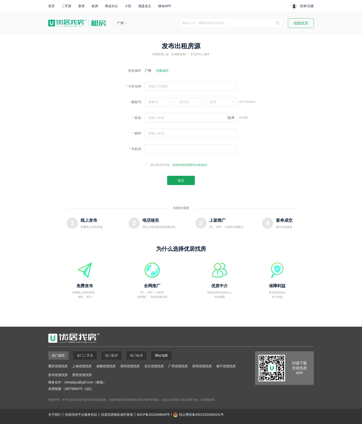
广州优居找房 (178, 366)
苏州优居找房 (58, 375)
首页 (51, 6)
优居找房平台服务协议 (81, 414)
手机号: (136, 149)
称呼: (138, 133)
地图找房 (300, 23)
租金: (138, 117)
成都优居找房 (106, 366)
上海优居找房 (82, 366)
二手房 (66, 6)
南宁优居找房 (226, 366)
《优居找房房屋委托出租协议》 (189, 165)
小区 (128, 6)
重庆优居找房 (58, 366)
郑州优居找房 (202, 366)
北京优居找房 (154, 366)
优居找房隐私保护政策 (117, 414)
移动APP (164, 6)
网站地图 (161, 355)
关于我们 (54, 414)
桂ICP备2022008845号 (153, 414)
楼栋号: (136, 102)
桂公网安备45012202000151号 (201, 414)
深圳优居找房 (130, 366)
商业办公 (111, 6)
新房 (81, 6)
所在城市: (135, 70)
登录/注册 (307, 6)
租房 (95, 6)
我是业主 (144, 6)
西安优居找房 (82, 375)
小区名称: (135, 86)
